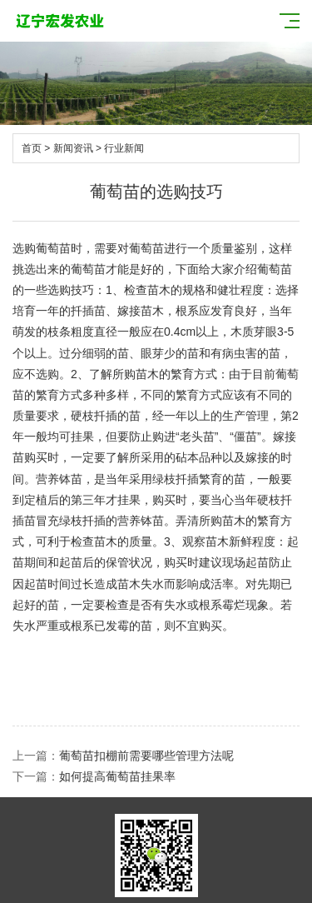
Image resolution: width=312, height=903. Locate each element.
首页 (32, 148)
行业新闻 (124, 148)
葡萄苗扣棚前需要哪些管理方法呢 (146, 755)
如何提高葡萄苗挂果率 (117, 776)
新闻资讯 (73, 148)
